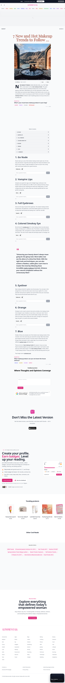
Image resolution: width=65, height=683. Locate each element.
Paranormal (46, 8)
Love (3, 649)
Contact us (4, 667)
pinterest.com (27, 353)
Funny (3, 644)
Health (3, 647)
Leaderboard (46, 474)
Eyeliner (30, 362)
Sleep (28, 654)
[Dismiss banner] (49, 392)
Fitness (41, 642)
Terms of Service (46, 669)
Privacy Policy (25, 669)
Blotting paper (31, 105)
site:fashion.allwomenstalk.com (33, 555)
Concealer (26, 105)
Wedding (22, 8)
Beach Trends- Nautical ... (37, 552)
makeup (3, 28)
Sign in (25, 483)
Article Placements (26, 667)
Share (47, 82)
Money (28, 649)
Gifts (37, 8)
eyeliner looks (23, 342)
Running (54, 652)
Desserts (54, 639)
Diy (15, 642)
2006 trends (10, 549)
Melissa (18, 82)
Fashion (28, 642)
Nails (51, 8)
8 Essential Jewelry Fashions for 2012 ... (26, 549)
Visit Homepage (32, 618)
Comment (20, 387)
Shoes (7, 8)
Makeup (16, 649)
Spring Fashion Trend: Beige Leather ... (18, 552)
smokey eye (26, 227)
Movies (41, 649)
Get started (59, 474)
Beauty (53, 636)
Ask (48, 172)
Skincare (16, 654)
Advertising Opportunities (48, 667)
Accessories (4, 636)
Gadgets (16, 644)
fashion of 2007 (53, 549)
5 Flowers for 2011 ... (17, 555)
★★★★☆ (61, 28)
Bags (27, 8)
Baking (41, 636)
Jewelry (41, 647)
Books (33, 8)
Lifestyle (54, 647)
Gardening (29, 644)
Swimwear (54, 654)
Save (42, 82)
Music (18, 8)
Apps (15, 8)
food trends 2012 (48, 555)
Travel (61, 8)
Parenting (29, 652)
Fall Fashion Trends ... (51, 552)
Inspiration (17, 647)
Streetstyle (42, 654)
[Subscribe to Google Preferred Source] (21, 394)
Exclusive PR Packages (6, 669)
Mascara (20, 105)
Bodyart (3, 639)
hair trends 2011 (42, 549)
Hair (53, 644)
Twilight (29, 657)
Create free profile (7, 480)
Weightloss (54, 657)
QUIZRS (50, 106)
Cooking (11, 8)
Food (53, 642)
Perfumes (41, 8)
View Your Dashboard (20, 480)
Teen (54, 8)
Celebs (57, 8)
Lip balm (16, 105)
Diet (30, 8)
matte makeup (29, 268)
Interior (3, 8)
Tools (3, 659)
